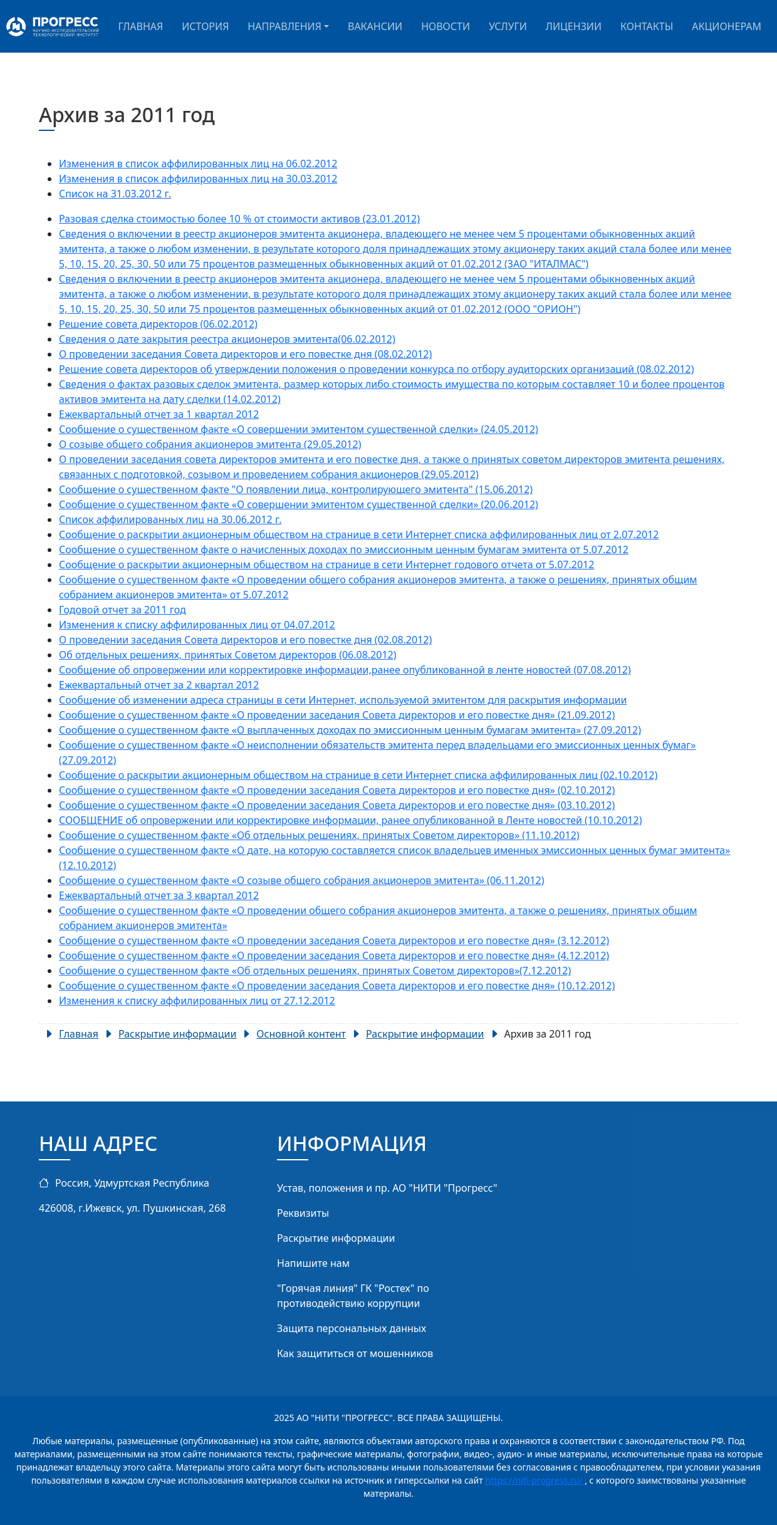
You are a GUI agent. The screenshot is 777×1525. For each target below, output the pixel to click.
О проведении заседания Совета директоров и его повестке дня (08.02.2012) (245, 354)
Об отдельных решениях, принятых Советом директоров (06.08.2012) (228, 655)
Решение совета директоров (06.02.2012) (158, 324)
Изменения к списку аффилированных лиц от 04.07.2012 (197, 625)
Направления (284, 26)
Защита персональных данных (351, 1328)
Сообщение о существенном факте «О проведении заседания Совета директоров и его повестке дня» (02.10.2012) (337, 790)
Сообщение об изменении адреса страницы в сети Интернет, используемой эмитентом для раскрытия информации (343, 700)
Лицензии (574, 26)
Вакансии (375, 26)
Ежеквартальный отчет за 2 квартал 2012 (159, 685)
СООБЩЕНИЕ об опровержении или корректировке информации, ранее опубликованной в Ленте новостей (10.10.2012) (350, 820)
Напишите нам (313, 1263)
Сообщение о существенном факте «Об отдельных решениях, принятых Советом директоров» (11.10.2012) (319, 835)
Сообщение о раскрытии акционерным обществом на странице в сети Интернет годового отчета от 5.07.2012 (326, 564)
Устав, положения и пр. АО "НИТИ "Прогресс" (387, 1188)
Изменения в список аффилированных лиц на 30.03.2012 (198, 178)
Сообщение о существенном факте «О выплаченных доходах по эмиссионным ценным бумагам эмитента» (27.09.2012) (350, 730)
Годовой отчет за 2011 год (122, 610)
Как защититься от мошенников (355, 1353)
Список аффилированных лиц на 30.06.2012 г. (170, 519)
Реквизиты (303, 1213)
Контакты (646, 26)
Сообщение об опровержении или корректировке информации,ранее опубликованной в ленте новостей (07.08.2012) (345, 670)
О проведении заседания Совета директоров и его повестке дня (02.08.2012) (245, 640)
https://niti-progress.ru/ (535, 1480)
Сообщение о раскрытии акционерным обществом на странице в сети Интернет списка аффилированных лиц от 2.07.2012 (359, 534)
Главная (140, 26)
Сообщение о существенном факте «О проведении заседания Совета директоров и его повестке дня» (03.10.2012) (337, 805)
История (205, 26)
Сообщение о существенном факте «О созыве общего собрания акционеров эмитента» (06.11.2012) (302, 880)
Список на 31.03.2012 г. (115, 193)
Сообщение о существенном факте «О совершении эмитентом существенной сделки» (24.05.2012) (298, 429)
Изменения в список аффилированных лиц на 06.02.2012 (198, 163)
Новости (445, 26)
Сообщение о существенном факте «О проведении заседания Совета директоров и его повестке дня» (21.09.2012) (337, 715)
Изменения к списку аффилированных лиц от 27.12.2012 (197, 1000)
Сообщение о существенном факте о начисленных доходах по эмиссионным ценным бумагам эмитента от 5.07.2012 (343, 549)
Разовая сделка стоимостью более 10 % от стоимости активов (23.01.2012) (239, 219)
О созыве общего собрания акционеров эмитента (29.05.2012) (210, 444)
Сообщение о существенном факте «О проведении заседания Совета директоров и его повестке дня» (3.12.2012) (334, 940)
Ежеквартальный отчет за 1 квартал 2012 (159, 414)
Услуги (508, 26)
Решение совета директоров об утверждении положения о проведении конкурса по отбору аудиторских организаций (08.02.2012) (376, 369)
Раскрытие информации (336, 1238)
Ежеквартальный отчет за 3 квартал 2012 (159, 895)
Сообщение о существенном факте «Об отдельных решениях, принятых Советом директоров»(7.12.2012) (315, 970)
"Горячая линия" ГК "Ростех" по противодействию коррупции (353, 1295)
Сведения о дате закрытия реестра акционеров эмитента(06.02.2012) (227, 339)
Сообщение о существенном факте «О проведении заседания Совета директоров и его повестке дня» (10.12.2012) (337, 985)
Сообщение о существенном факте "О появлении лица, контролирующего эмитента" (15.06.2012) (296, 489)
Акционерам (726, 26)
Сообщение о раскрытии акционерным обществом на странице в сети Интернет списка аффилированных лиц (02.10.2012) (358, 775)
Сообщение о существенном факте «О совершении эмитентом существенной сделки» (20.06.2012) (298, 504)
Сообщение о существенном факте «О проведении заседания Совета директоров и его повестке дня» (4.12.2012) (334, 955)
